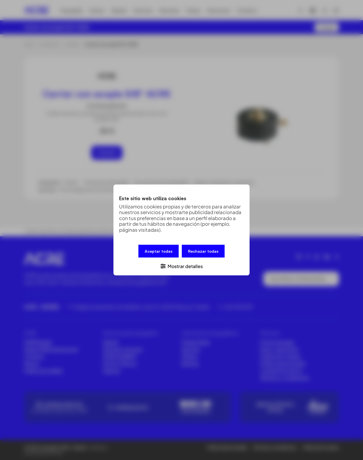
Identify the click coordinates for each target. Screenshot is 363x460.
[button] (181, 266)
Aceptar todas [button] (158, 251)
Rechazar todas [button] (203, 251)
